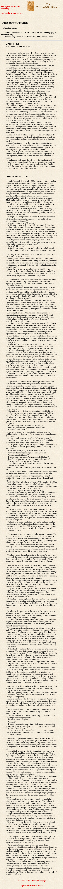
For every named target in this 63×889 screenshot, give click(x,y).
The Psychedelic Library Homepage (31, 881)
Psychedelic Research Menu (12, 13)
